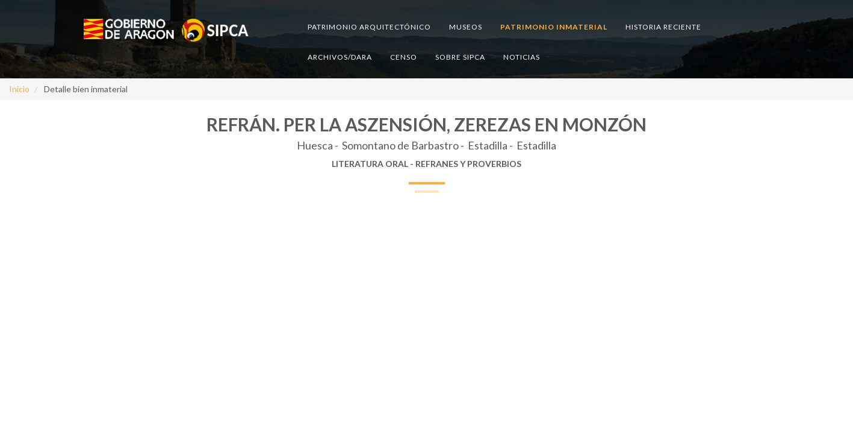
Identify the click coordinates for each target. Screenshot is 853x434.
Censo (403, 56)
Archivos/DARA (340, 56)
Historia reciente (663, 26)
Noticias (521, 56)
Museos (465, 26)
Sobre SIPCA (460, 56)
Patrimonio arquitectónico (369, 26)
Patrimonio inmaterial (553, 26)
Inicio (19, 89)
